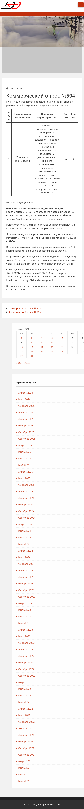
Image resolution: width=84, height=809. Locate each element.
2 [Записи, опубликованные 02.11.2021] (81, 338)
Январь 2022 (75, 728)
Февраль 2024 (76, 563)
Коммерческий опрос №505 (24, 312)
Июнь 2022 (74, 695)
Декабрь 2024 (75, 498)
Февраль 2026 (76, 405)
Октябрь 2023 (75, 590)
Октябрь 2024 (75, 511)
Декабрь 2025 (75, 419)
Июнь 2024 (74, 537)
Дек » (77, 363)
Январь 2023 (75, 649)
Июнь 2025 (74, 458)
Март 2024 (74, 557)
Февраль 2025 (76, 484)
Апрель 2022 (75, 708)
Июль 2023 (74, 609)
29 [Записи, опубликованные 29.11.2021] (71, 356)
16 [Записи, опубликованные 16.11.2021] (81, 347)
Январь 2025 (75, 491)
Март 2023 (74, 636)
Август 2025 (74, 445)
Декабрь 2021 (75, 735)
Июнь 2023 (74, 616)
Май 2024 (73, 544)
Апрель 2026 (75, 392)
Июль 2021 (74, 767)
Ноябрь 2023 (75, 583)
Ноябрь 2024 (75, 504)
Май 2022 (73, 702)
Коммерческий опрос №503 (24, 308)
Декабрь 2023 (75, 577)
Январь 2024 (75, 570)
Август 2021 (74, 761)
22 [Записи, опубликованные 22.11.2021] (71, 351)
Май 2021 (73, 781)
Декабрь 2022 (75, 656)
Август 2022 (74, 682)
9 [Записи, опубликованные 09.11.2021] (81, 342)
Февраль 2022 (76, 721)
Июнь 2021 (74, 774)
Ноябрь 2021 (75, 741)
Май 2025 (73, 465)
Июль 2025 (74, 451)
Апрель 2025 (75, 471)
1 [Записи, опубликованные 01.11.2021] (70, 338)
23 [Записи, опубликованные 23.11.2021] (81, 351)
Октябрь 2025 (75, 432)
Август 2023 (74, 603)
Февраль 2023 (76, 642)
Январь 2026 (75, 412)
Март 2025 (74, 478)
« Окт (69, 363)
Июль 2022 (74, 688)
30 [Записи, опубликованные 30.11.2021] (81, 356)
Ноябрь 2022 (75, 662)
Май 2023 (73, 623)
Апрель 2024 (75, 550)
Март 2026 (74, 399)
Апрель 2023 (75, 629)
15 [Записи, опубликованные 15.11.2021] (71, 347)
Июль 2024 (74, 530)
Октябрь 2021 (75, 748)
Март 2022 (74, 715)
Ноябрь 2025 (75, 425)
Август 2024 (74, 524)
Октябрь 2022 (75, 669)
